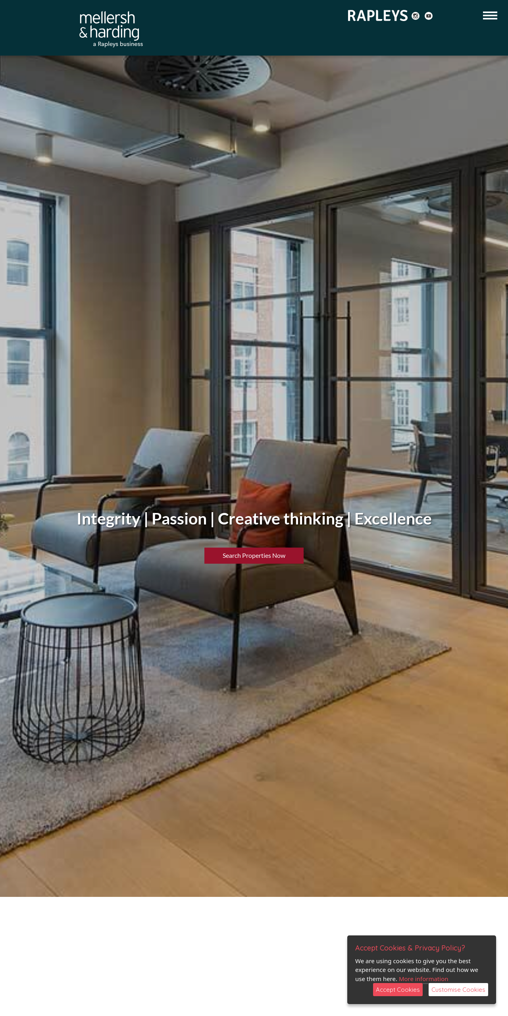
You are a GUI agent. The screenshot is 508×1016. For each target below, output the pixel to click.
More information (423, 979)
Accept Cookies (398, 989)
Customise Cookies (458, 989)
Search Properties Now (254, 555)
